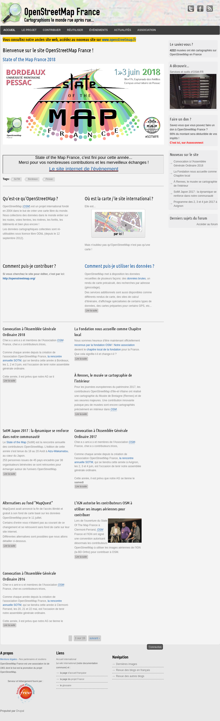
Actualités (122, 30)
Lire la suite (92, 310)
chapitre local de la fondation (104, 349)
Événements (98, 30)
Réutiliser (75, 30)
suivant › (95, 638)
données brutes (136, 278)
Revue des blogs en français (133, 670)
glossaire (67, 685)
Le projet (29, 30)
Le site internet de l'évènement (83, 169)
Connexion (155, 646)
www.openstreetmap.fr (119, 39)
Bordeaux (33, 179)
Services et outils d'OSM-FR (186, 71)
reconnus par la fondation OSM (93, 345)
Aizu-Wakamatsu (58, 451)
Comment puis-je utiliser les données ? (119, 266)
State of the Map (16, 442)
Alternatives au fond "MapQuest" (28, 502)
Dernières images (126, 664)
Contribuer (52, 30)
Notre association (124, 345)
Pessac (49, 179)
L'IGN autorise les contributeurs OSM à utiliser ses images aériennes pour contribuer (103, 508)
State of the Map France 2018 (29, 59)
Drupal (20, 710)
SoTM (17, 179)
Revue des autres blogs (130, 676)
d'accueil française (77, 673)
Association (146, 30)
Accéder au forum (207, 224)
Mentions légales (8, 659)
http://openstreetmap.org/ (19, 278)
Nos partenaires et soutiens (32, 659)
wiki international (67, 663)
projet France (77, 679)
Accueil (9, 30)
